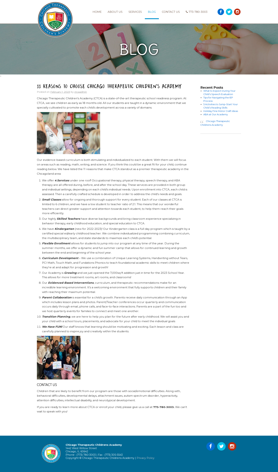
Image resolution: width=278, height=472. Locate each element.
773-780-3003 (196, 11)
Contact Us (171, 11)
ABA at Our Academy (215, 114)
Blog (152, 11)
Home (97, 11)
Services (135, 11)
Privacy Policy (145, 458)
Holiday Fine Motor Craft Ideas (220, 111)
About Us (115, 11)
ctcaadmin (80, 91)
